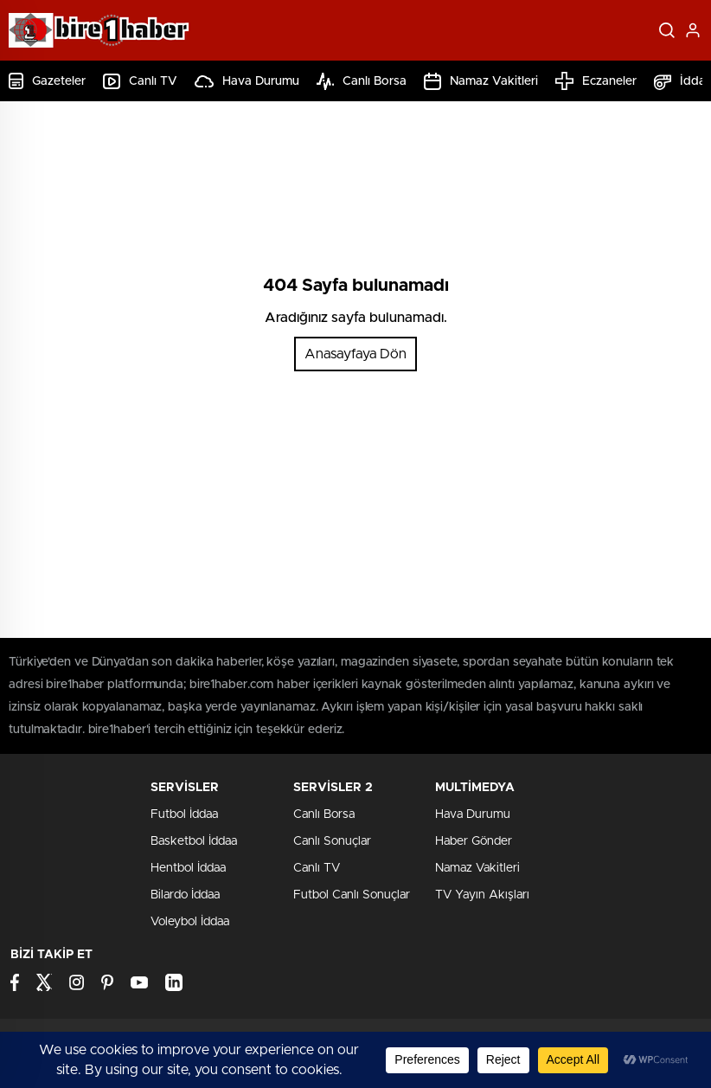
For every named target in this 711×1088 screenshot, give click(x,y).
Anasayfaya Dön (355, 354)
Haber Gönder (473, 841)
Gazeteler (47, 81)
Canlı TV (140, 81)
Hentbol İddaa (188, 868)
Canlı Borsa (362, 81)
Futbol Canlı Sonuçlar (351, 895)
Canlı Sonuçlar (332, 841)
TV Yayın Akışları (482, 895)
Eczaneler (596, 81)
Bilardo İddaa (185, 895)
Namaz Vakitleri (481, 81)
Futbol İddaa (184, 814)
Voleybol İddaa (190, 922)
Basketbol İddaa (194, 841)
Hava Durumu (247, 81)
